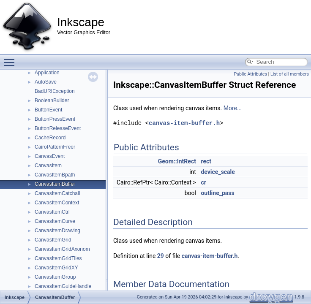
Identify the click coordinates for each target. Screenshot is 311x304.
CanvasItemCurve (55, 221)
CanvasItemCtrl (52, 212)
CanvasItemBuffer (55, 184)
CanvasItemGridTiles (58, 258)
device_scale (218, 171)
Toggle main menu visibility (11, 58)
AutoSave (46, 82)
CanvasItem (48, 165)
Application (47, 73)
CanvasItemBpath (55, 175)
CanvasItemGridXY (56, 268)
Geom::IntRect (177, 161)
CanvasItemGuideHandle (63, 286)
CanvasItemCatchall (57, 193)
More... (233, 108)
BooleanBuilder (52, 100)
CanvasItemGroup (55, 277)
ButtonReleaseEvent (58, 128)
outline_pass (217, 193)
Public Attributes (250, 74)
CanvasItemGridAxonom (62, 249)
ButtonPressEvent (55, 119)
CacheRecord (50, 138)
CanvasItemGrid (53, 240)
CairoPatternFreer (55, 147)
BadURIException (55, 91)
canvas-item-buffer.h (184, 123)
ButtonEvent (48, 110)
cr (203, 182)
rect (206, 161)
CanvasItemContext (57, 203)
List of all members (289, 74)
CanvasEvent (50, 156)
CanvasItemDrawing (57, 230)
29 (160, 255)
